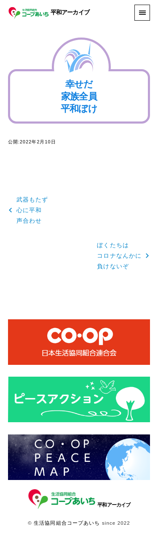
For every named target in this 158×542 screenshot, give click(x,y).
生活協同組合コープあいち (67, 523)
